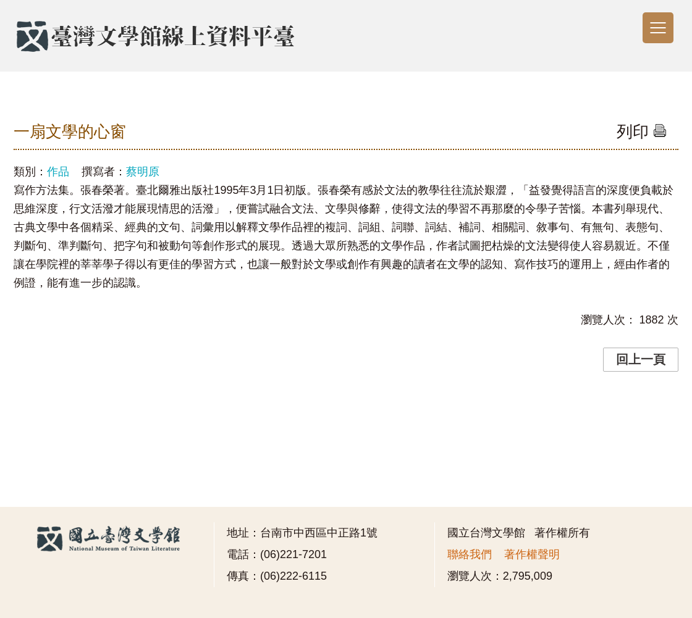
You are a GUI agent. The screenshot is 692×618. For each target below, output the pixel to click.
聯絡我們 (469, 554)
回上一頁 (640, 359)
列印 (642, 131)
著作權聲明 (532, 554)
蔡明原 (142, 171)
